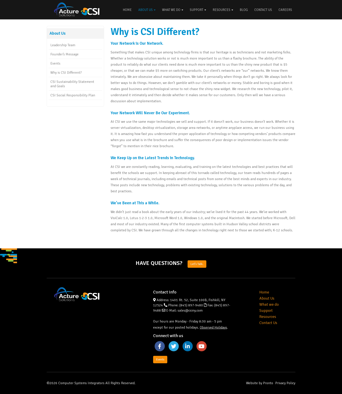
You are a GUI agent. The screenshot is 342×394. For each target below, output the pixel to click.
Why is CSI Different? (66, 72)
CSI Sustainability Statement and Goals (72, 84)
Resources (223, 10)
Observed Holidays (213, 327)
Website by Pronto (259, 383)
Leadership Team (62, 45)
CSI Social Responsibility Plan (72, 95)
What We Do (172, 10)
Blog (244, 10)
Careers (285, 10)
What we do (269, 304)
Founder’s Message (64, 54)
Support (198, 10)
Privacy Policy (285, 383)
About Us (147, 10)
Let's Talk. (196, 264)
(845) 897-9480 (191, 305)
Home (127, 10)
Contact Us (263, 10)
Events (55, 63)
